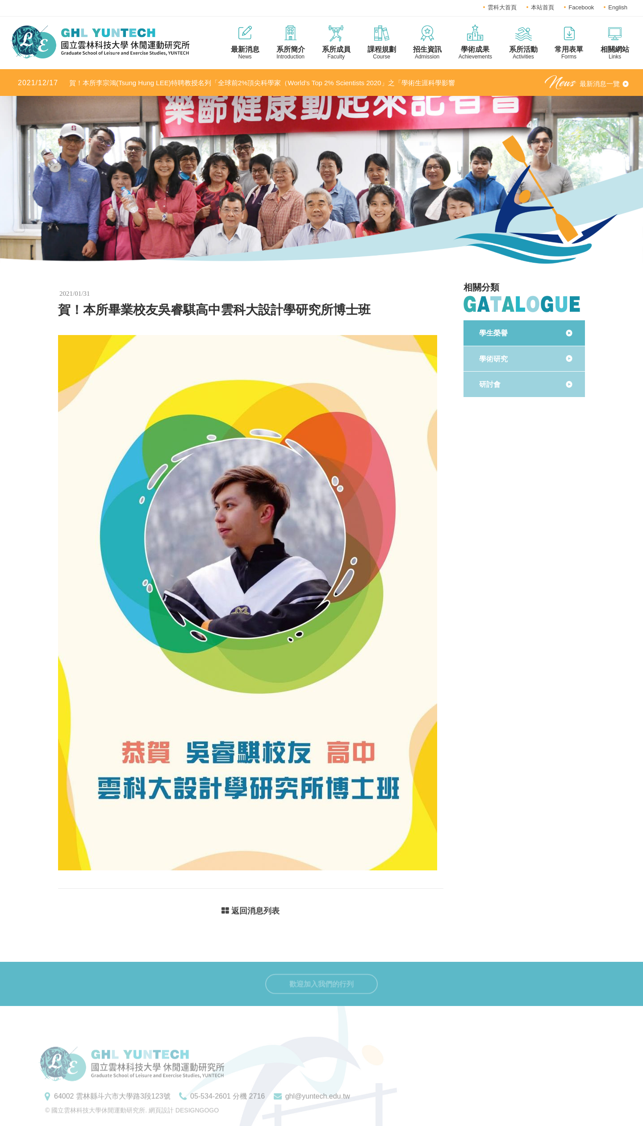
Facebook (581, 7)
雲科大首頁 (502, 7)
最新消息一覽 (600, 83)
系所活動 (523, 53)
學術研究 (493, 359)
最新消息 (245, 53)
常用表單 (569, 53)
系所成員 (336, 53)
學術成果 (475, 53)
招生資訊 (427, 53)
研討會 (490, 384)
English (617, 7)
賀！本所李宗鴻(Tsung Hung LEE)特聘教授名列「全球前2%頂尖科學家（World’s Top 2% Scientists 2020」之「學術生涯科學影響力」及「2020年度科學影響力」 (236, 83)
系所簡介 (290, 53)
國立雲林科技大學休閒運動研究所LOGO (100, 41)
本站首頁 (542, 7)
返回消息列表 (250, 912)
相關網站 (615, 53)
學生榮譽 (493, 333)
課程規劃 (381, 53)
